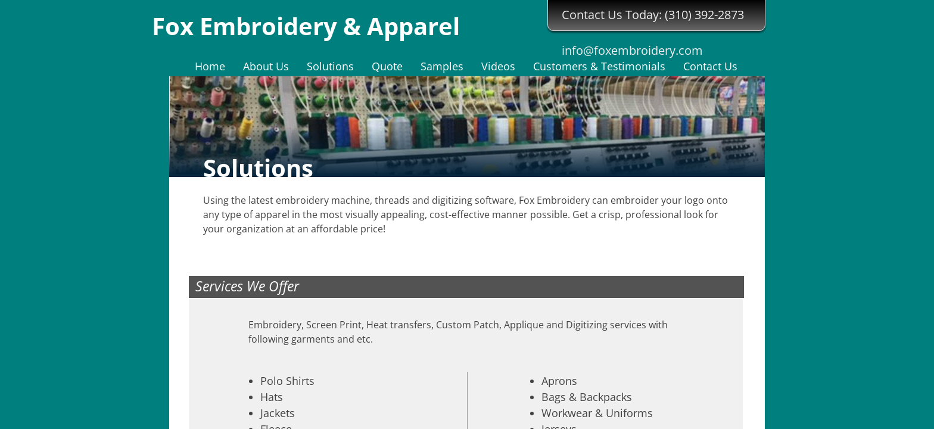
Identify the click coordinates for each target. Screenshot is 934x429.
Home (210, 66)
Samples (442, 66)
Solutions (330, 66)
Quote (387, 66)
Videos (498, 66)
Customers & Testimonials (599, 66)
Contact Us (710, 66)
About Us (266, 66)
